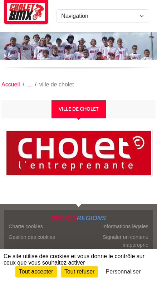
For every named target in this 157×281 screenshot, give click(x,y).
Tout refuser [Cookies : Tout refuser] (79, 272)
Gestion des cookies (32, 237)
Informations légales (125, 226)
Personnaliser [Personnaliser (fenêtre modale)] (123, 272)
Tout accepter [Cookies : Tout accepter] (36, 272)
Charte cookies (26, 226)
